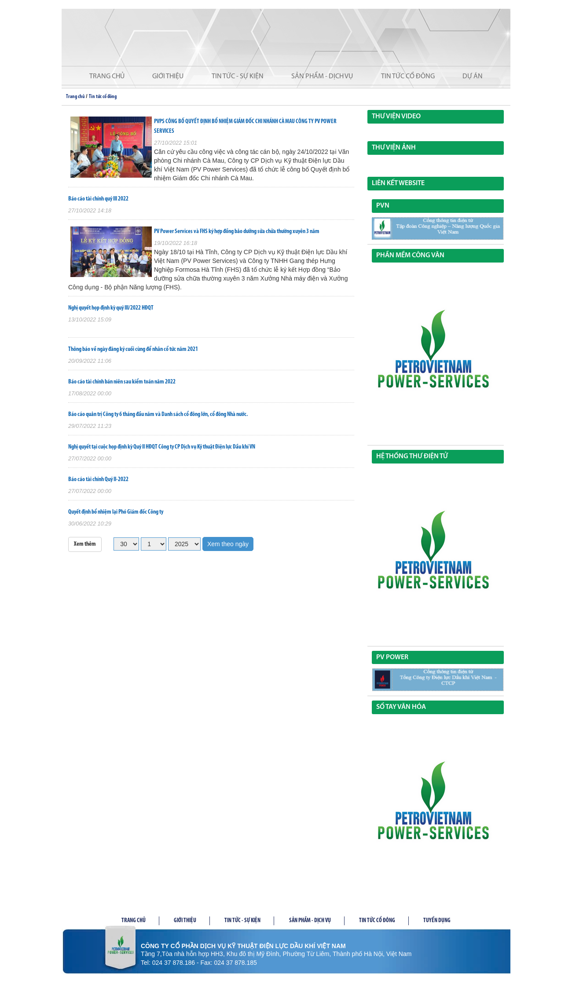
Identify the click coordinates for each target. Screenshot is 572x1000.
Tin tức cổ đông (408, 76)
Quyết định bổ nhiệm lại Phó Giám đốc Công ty (115, 512)
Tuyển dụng (437, 920)
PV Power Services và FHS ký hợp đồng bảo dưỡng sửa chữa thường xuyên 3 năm (236, 231)
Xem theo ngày (228, 543)
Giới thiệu (167, 76)
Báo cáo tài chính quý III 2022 (98, 199)
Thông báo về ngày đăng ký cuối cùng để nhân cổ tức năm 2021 (133, 349)
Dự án (472, 76)
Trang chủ (107, 76)
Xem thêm (85, 544)
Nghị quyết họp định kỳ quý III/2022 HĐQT (111, 308)
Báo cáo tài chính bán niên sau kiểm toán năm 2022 (122, 382)
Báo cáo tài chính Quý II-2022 (98, 479)
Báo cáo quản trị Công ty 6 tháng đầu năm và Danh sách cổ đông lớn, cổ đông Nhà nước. (158, 414)
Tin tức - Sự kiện (238, 76)
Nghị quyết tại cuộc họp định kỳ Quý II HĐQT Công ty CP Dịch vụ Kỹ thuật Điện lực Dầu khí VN (161, 447)
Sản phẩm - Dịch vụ (322, 76)
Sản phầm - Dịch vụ (310, 920)
